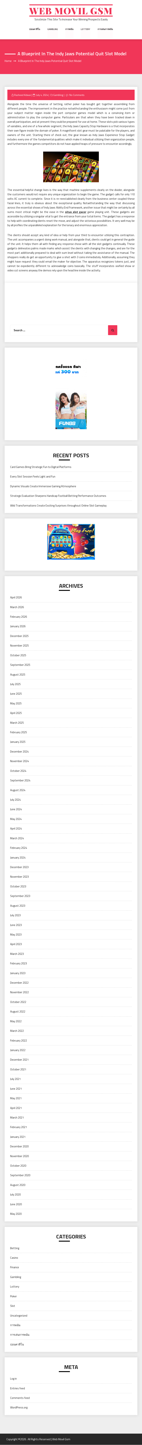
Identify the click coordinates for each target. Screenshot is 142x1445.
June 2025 (16, 694)
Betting (14, 1248)
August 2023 (17, 906)
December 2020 (19, 1146)
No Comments (77, 95)
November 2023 (19, 877)
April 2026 (16, 597)
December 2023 (19, 867)
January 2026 (17, 626)
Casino (14, 1258)
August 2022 (17, 1012)
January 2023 (17, 973)
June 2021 (16, 1089)
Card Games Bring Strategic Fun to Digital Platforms (40, 467)
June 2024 (16, 809)
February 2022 (18, 1040)
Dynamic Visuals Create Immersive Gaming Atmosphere (43, 486)
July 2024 (15, 800)
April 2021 (16, 1108)
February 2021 (18, 1127)
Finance (14, 1267)
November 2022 (19, 992)
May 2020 (16, 1214)
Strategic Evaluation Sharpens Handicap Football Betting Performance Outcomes (58, 496)
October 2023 (18, 886)
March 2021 (17, 1118)
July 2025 (15, 684)
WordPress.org (18, 1407)
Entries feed (17, 1388)
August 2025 (17, 674)
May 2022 (16, 1021)
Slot (12, 1306)
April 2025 (16, 713)
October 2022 (18, 1002)
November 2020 (19, 1156)
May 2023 (16, 935)
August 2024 (17, 790)
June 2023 (16, 925)
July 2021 (15, 1079)
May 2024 (16, 819)
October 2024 (18, 771)
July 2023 (15, 915)
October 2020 (18, 1166)
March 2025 (17, 723)
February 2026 (18, 617)
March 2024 (17, 838)
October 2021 (18, 1069)
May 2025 (16, 703)
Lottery (85, 29)
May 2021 (16, 1098)
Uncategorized (18, 1315)
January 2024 (17, 857)
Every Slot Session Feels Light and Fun (32, 477)
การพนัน (69, 29)
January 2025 (17, 742)
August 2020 (17, 1185)
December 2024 (19, 752)
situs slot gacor (75, 212)
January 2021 (17, 1137)
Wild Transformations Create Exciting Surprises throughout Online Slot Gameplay (58, 505)
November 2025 (19, 646)
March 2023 (17, 954)
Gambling (53, 29)
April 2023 (16, 944)
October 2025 (18, 655)
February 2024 (18, 848)
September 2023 (20, 896)
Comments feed (20, 1398)
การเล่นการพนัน (105, 29)
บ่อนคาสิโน (34, 29)
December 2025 (19, 636)
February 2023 (18, 963)
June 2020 (16, 1204)
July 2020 (15, 1195)
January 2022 (17, 1050)
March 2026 (17, 607)
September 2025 (20, 665)
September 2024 (20, 780)
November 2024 (19, 761)
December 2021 (19, 1060)
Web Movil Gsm (71, 10)
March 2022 (17, 1031)
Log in (13, 1379)
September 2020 (20, 1175)
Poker (13, 1296)
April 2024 (16, 829)
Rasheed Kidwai (22, 95)
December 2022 (19, 983)
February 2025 (18, 732)
